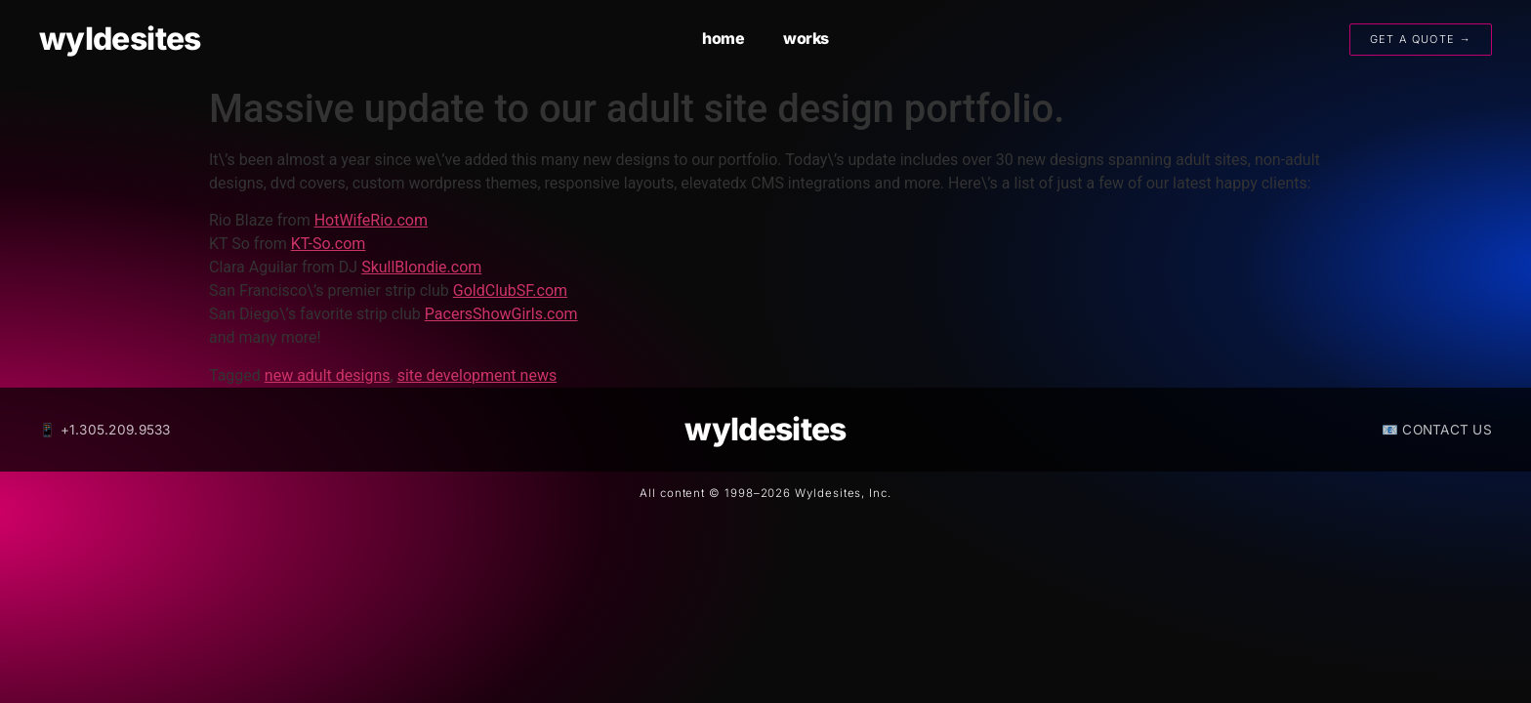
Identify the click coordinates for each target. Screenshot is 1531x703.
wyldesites (120, 39)
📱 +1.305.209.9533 (105, 429)
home (723, 38)
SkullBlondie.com (421, 267)
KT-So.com (328, 243)
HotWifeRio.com (371, 220)
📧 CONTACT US (1437, 429)
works (806, 38)
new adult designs (328, 375)
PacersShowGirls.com (501, 314)
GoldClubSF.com (510, 290)
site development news (477, 375)
